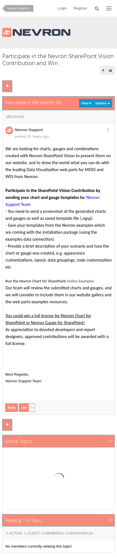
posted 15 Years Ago (32, 136)
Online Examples (80, 281)
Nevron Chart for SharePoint (20, 8)
